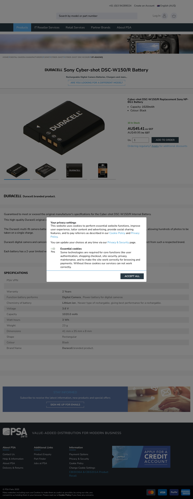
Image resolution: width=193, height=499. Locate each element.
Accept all (132, 276)
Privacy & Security (118, 242)
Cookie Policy (117, 233)
